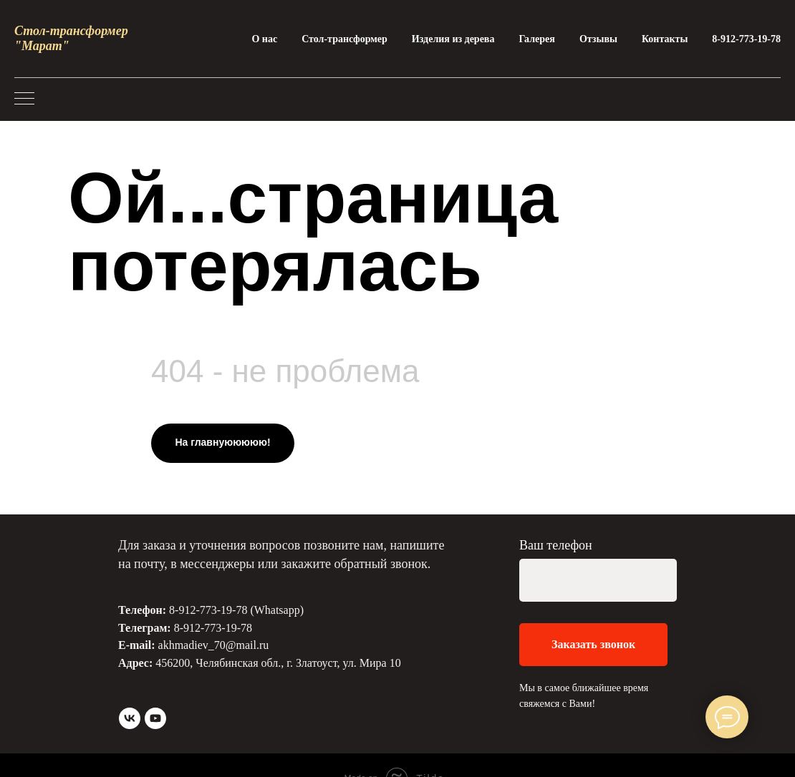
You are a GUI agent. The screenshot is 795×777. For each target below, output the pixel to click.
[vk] (129, 718)
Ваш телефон (555, 545)
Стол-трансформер (344, 39)
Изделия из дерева (453, 39)
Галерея (536, 39)
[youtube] (155, 718)
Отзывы (598, 39)
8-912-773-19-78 (746, 39)
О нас (264, 39)
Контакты (665, 39)
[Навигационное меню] (24, 99)
